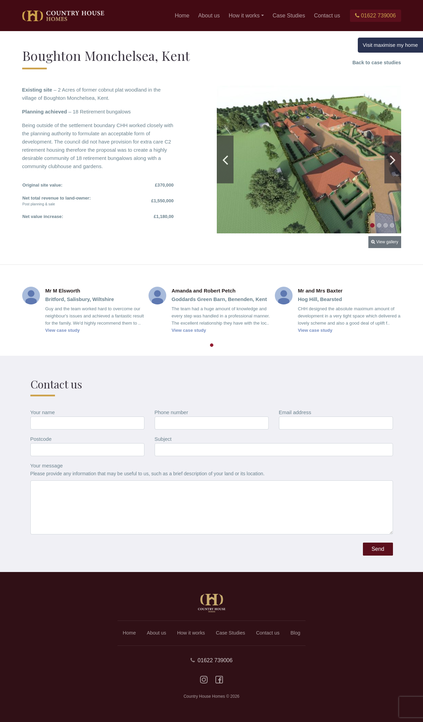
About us (209, 15)
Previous (225, 159)
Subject (163, 439)
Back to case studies (376, 62)
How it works (244, 15)
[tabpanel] (309, 159)
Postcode (41, 439)
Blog (295, 633)
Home (182, 15)
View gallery (384, 242)
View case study (62, 330)
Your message (46, 465)
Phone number (171, 412)
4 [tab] (392, 225)
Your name (42, 412)
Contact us (327, 15)
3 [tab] (385, 225)
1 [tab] (372, 225)
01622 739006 (375, 15)
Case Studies (289, 15)
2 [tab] (379, 225)
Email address (295, 412)
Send (377, 549)
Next (392, 159)
